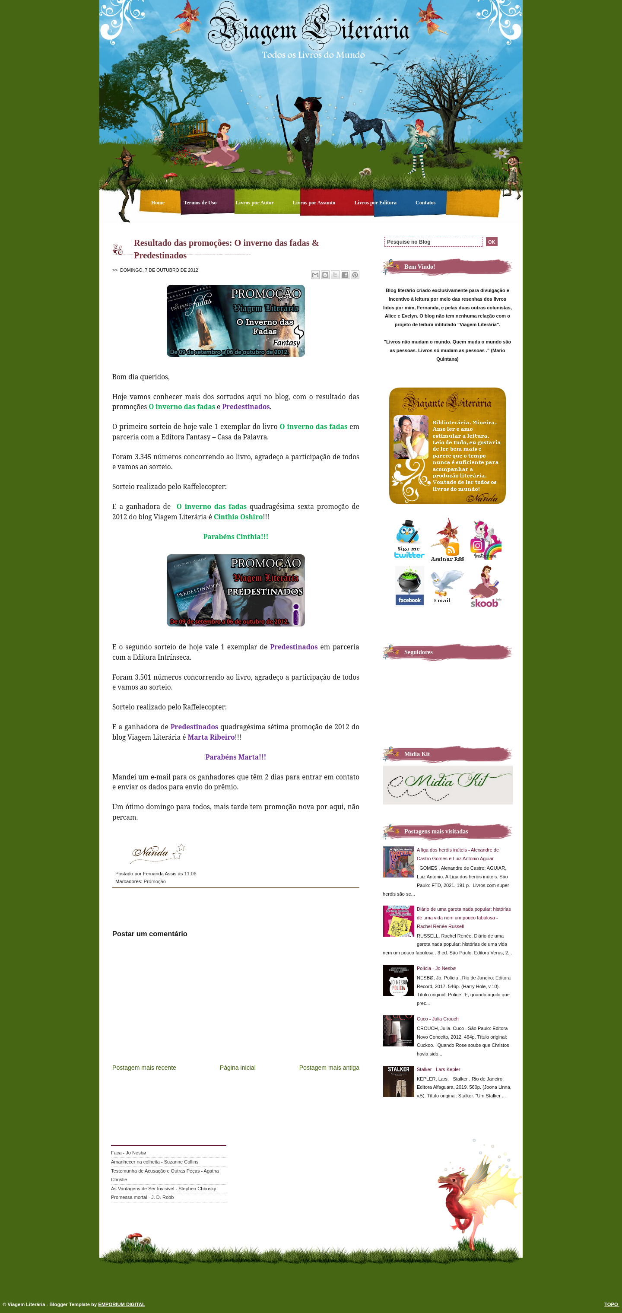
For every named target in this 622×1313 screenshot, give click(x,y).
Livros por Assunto (315, 203)
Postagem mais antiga (329, 1067)
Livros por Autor (255, 203)
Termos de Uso (201, 203)
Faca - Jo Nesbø (128, 1152)
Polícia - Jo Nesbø (436, 968)
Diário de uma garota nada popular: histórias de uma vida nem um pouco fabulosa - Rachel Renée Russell (464, 917)
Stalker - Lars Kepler (438, 1069)
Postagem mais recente (144, 1067)
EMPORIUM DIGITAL (121, 1304)
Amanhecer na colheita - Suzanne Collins (154, 1161)
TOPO (611, 1304)
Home (158, 203)
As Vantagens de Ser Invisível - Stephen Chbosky (163, 1188)
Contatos (426, 203)
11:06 (190, 873)
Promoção (155, 881)
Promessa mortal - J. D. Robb (142, 1197)
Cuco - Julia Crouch (438, 1018)
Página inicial (238, 1067)
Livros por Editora (376, 203)
